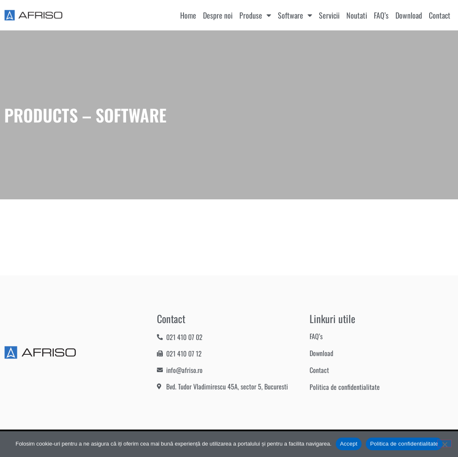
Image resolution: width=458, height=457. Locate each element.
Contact (439, 15)
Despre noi (218, 15)
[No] (444, 443)
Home (188, 15)
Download (408, 15)
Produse (255, 15)
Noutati (356, 15)
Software (295, 15)
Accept (348, 444)
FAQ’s (381, 15)
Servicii (329, 15)
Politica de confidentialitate (345, 387)
